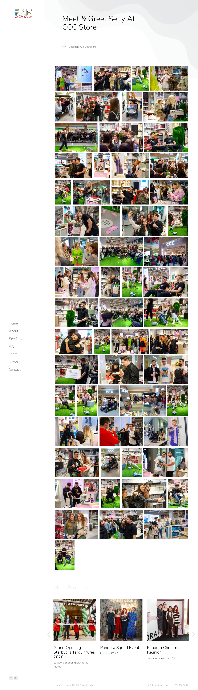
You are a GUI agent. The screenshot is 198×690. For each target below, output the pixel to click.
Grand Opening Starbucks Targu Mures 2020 (74, 652)
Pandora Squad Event (119, 647)
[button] (121, 62)
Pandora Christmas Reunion (164, 650)
